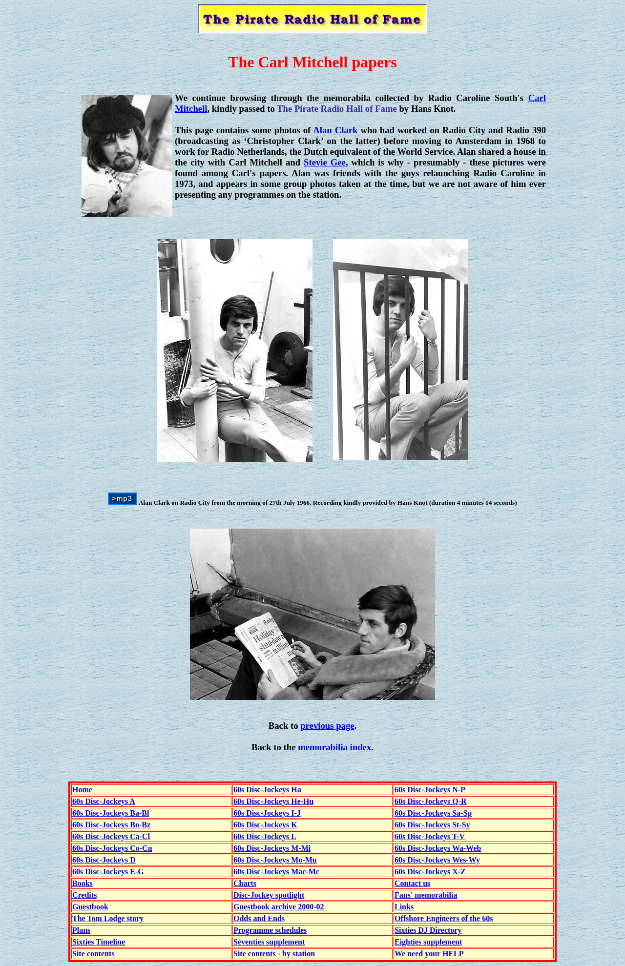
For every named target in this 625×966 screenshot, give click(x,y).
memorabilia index (334, 747)
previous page (327, 725)
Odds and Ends (259, 918)
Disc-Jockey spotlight (268, 895)
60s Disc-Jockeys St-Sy (432, 825)
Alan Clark (335, 130)
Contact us (412, 883)
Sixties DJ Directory (428, 930)
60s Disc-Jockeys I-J (267, 813)
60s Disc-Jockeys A (103, 801)
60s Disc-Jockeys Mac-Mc (276, 871)
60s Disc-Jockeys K (265, 825)
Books (82, 883)
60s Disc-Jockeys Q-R (431, 801)
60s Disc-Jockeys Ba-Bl (110, 813)
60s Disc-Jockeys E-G (108, 871)
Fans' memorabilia (426, 895)
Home (82, 789)
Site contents (93, 953)
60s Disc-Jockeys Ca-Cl (111, 836)
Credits (84, 895)
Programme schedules (270, 930)
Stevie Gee (325, 162)
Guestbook (90, 907)
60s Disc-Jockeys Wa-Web (438, 848)
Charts (244, 883)
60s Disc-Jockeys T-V (430, 836)
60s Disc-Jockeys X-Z (430, 871)
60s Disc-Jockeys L (264, 836)
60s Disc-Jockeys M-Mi (272, 848)
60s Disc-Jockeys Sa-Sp (433, 813)
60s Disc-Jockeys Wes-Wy (437, 860)
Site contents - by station (274, 953)
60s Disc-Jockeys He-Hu (273, 801)
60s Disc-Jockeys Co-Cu (112, 848)
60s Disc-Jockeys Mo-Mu (275, 860)
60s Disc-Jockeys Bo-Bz (111, 825)
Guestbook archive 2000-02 (278, 907)
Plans (81, 930)
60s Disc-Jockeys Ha (267, 789)
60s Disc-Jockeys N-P (430, 789)
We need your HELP (429, 953)
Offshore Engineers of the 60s (444, 918)
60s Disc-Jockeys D (104, 860)
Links (404, 907)
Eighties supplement (428, 942)
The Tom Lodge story (108, 918)
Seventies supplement (269, 942)
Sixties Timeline (98, 942)
